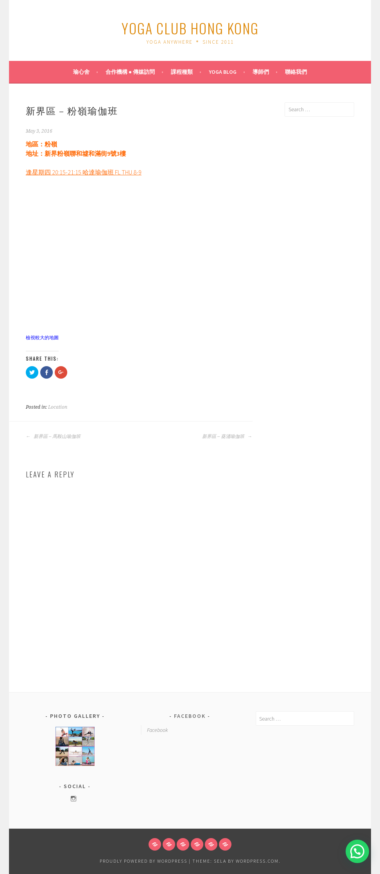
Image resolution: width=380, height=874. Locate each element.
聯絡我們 (296, 71)
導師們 (261, 71)
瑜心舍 (81, 71)
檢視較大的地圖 (42, 337)
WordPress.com (257, 861)
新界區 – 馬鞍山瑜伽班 (53, 436)
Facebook (190, 715)
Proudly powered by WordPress (143, 861)
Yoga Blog (223, 71)
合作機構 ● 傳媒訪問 (130, 71)
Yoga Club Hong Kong (190, 28)
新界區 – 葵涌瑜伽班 (227, 436)
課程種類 (182, 71)
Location (57, 407)
